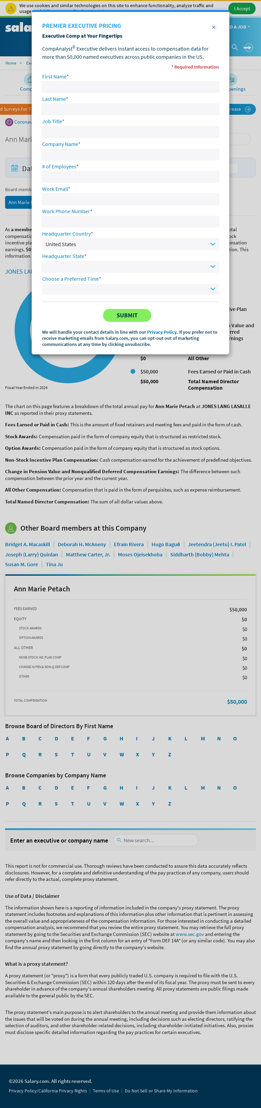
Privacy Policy (162, 332)
